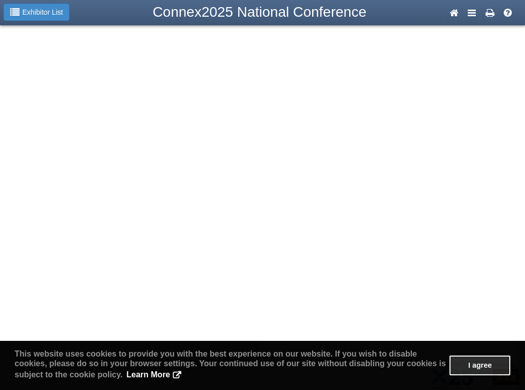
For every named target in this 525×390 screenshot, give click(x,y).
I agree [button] (480, 365)
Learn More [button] (148, 374)
